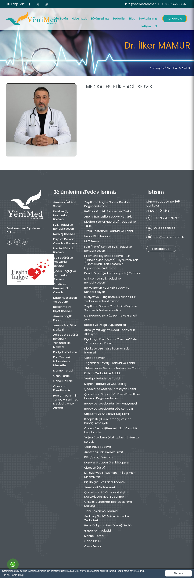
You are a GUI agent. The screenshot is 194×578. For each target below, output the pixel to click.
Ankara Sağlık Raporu (62, 318)
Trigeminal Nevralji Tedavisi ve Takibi (109, 363)
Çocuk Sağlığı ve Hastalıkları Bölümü (64, 275)
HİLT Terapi (91, 241)
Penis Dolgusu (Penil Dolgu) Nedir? (108, 525)
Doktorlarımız (148, 18)
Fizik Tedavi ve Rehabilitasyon (63, 227)
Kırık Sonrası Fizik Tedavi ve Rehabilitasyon (102, 280)
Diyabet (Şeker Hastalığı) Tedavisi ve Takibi (110, 224)
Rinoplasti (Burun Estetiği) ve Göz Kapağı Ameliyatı (107, 421)
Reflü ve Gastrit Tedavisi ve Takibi (107, 211)
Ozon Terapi (61, 376)
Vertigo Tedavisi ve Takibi (102, 378)
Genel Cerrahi (63, 381)
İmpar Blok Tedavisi (97, 236)
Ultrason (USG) (94, 468)
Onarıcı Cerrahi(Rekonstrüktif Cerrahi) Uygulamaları (110, 430)
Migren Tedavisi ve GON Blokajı (105, 384)
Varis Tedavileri (94, 358)
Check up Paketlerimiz (61, 388)
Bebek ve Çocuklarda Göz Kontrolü (108, 409)
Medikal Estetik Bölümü (63, 250)
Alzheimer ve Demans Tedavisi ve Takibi (112, 368)
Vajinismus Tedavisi (97, 447)
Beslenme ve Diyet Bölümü (62, 309)
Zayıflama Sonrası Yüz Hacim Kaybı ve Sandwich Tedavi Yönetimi (110, 308)
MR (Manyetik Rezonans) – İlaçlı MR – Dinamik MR (110, 475)
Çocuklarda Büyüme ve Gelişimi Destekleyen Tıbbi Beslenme (106, 494)
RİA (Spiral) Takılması (98, 457)
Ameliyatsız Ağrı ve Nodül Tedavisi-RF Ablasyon (110, 332)
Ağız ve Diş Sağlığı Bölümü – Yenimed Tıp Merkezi (65, 341)
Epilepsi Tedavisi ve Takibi (102, 373)
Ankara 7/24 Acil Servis (64, 204)
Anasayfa (157, 68)
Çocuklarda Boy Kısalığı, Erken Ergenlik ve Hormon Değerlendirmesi (112, 396)
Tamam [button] (178, 573)
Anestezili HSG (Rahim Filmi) (103, 452)
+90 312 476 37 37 (174, 4)
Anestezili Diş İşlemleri (99, 487)
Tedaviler (119, 18)
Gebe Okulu (92, 541)
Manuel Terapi (63, 370)
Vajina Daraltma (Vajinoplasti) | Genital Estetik (111, 439)
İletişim (146, 26)
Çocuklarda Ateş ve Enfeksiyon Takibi (110, 389)
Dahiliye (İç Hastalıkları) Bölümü (61, 215)
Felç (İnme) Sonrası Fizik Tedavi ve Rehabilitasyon (108, 249)
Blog (132, 18)
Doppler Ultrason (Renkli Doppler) (107, 462)
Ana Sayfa (60, 18)
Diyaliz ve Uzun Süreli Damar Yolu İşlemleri (107, 350)
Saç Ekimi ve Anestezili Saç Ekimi (106, 414)
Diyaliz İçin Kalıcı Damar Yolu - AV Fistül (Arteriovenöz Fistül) (111, 341)
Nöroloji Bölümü (64, 234)
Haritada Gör (161, 249)
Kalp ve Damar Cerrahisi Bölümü (65, 241)
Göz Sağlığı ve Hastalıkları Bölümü (63, 262)
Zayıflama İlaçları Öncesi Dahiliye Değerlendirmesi (107, 204)
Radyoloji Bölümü (65, 352)
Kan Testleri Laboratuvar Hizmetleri (61, 361)
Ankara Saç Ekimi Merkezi (64, 327)
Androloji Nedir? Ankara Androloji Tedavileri (106, 518)
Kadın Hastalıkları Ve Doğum (65, 300)
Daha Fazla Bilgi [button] (13, 574)
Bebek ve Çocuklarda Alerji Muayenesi (110, 403)
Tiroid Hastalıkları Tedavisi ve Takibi (108, 231)
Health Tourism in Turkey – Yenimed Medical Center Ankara (65, 401)
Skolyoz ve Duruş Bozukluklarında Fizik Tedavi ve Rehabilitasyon (109, 299)
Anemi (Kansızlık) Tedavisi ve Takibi (108, 216)
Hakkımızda (79, 18)
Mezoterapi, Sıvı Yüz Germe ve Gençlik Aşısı (110, 317)
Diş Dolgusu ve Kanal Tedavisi (104, 482)
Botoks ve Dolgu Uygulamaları (105, 325)
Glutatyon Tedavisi (97, 530)
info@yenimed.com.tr (140, 4)
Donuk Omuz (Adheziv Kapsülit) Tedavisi (112, 273)
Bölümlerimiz (100, 18)
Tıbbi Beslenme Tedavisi (101, 511)
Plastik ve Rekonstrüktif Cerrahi (62, 288)
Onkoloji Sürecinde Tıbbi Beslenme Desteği (108, 504)
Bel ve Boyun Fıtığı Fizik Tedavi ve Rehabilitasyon (106, 290)
